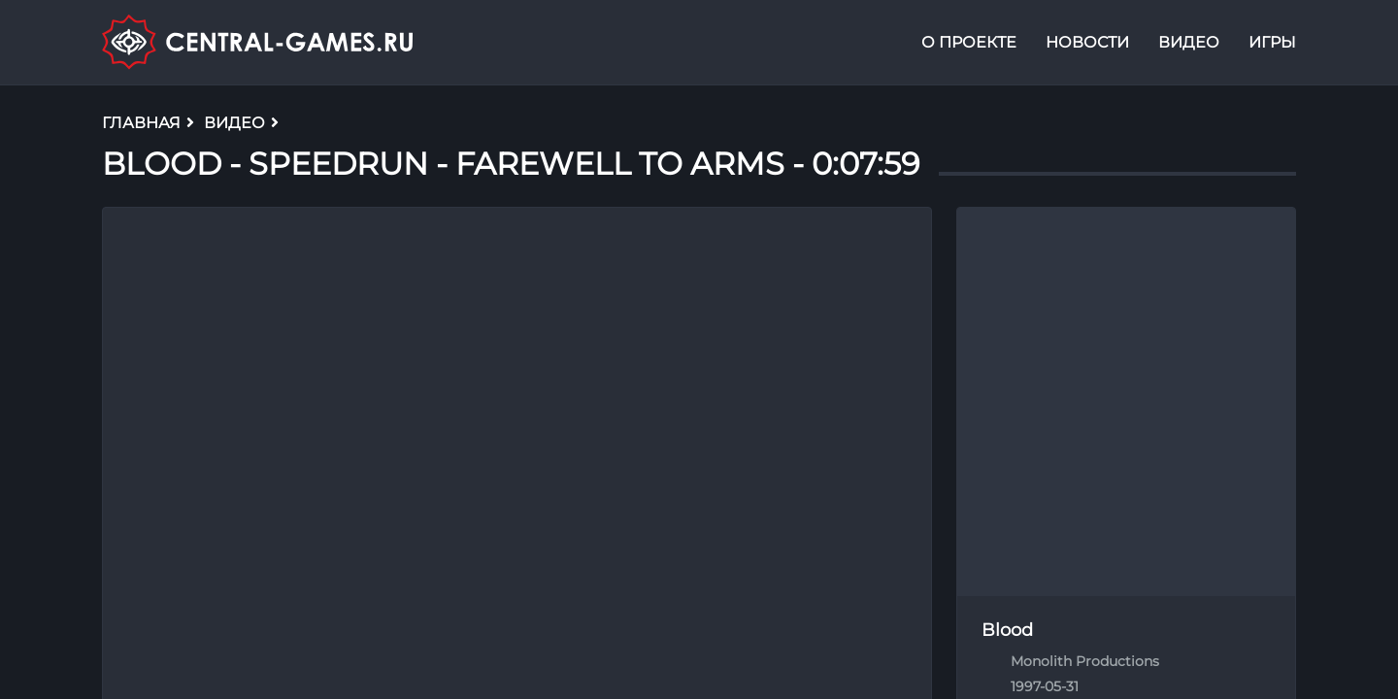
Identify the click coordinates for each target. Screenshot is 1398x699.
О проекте (968, 42)
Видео (1188, 42)
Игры (1272, 42)
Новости (1087, 42)
